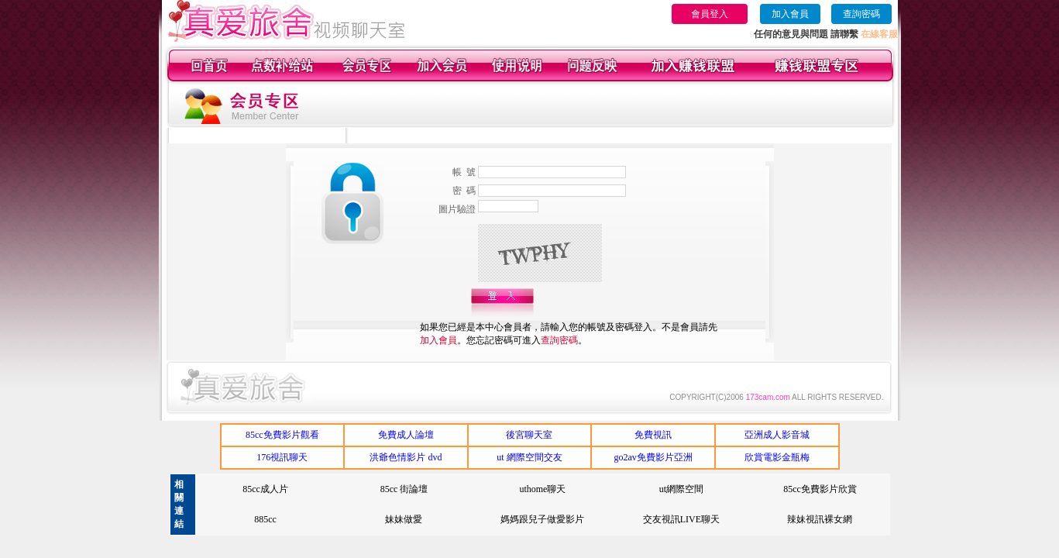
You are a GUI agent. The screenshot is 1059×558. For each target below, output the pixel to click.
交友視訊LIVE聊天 (681, 519)
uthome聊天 (542, 489)
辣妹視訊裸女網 (819, 519)
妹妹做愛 (403, 519)
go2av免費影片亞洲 (653, 457)
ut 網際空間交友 (529, 457)
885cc (265, 519)
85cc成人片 (265, 489)
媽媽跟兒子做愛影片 (542, 519)
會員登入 (709, 14)
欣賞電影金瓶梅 (777, 457)
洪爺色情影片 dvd (406, 457)
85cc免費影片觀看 (282, 434)
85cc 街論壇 (404, 489)
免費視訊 (653, 434)
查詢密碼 (861, 14)
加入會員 (790, 14)
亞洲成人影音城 (777, 434)
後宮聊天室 (529, 434)
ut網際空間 (681, 489)
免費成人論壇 (406, 434)
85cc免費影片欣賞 (820, 489)
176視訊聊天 (282, 457)
